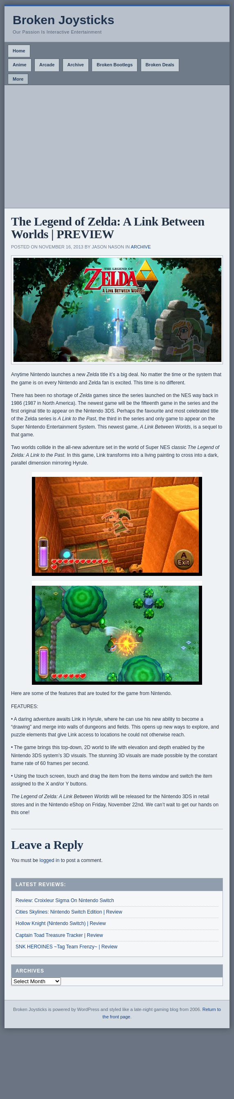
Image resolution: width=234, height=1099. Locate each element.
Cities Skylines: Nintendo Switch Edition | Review (69, 912)
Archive (76, 64)
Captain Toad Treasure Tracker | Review (59, 935)
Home (19, 50)
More (18, 79)
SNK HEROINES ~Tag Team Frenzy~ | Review (66, 947)
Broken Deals (160, 64)
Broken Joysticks (63, 20)
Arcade (46, 64)
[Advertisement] (117, 146)
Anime (20, 64)
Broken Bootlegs (115, 64)
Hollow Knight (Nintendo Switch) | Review (61, 923)
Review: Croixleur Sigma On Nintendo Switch (65, 900)
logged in (50, 860)
